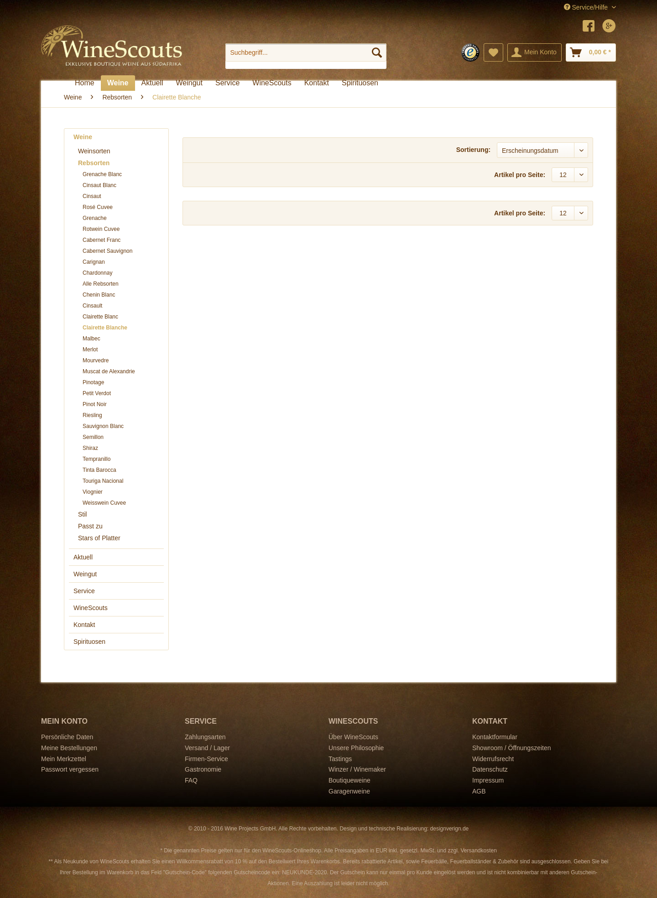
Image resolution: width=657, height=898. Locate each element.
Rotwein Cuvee (101, 229)
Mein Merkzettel (63, 758)
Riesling (92, 415)
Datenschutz (490, 769)
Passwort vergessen (70, 769)
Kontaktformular (494, 737)
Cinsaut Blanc (99, 185)
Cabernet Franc (101, 240)
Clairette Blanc (100, 316)
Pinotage (93, 382)
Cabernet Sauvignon (107, 251)
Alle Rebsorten (101, 284)
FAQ (191, 780)
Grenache (95, 218)
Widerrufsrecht (493, 758)
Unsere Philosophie (356, 748)
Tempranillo (96, 459)
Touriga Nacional (103, 481)
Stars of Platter (99, 538)
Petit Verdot (97, 393)
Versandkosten (478, 850)
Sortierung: (473, 149)
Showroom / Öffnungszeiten (511, 748)
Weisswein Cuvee (104, 503)
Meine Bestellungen (69, 748)
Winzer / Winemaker (357, 769)
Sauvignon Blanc (103, 426)
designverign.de (449, 828)
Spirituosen (89, 641)
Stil (82, 514)
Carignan (94, 262)
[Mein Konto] (534, 52)
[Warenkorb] (591, 52)
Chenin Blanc (99, 295)
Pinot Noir (95, 404)
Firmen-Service (206, 758)
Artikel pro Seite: (519, 174)
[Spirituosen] (360, 83)
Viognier (93, 492)
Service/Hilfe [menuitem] (587, 7)
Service (84, 591)
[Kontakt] (316, 83)
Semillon (93, 437)
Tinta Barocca (99, 470)
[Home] (84, 83)
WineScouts (90, 607)
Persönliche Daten (67, 737)
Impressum (488, 780)
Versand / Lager (207, 748)
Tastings (340, 758)
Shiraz (90, 448)
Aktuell (83, 557)
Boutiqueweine (349, 780)
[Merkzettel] (493, 52)
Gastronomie (203, 769)
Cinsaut (92, 196)
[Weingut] (189, 83)
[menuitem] (305, 56)
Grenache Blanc (102, 174)
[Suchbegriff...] (305, 52)
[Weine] (118, 83)
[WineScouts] (271, 83)
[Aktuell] (152, 83)
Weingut (85, 574)
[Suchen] (376, 52)
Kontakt (84, 624)
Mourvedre (96, 360)
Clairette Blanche (105, 327)
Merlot (90, 349)
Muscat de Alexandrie (109, 371)
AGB (479, 791)
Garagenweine (349, 791)
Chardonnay (97, 273)
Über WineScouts (353, 737)
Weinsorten (94, 151)
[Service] (227, 83)
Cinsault (92, 306)
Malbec (91, 338)
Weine (82, 137)
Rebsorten (94, 163)
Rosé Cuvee (98, 207)
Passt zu (90, 526)
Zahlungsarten (205, 737)
